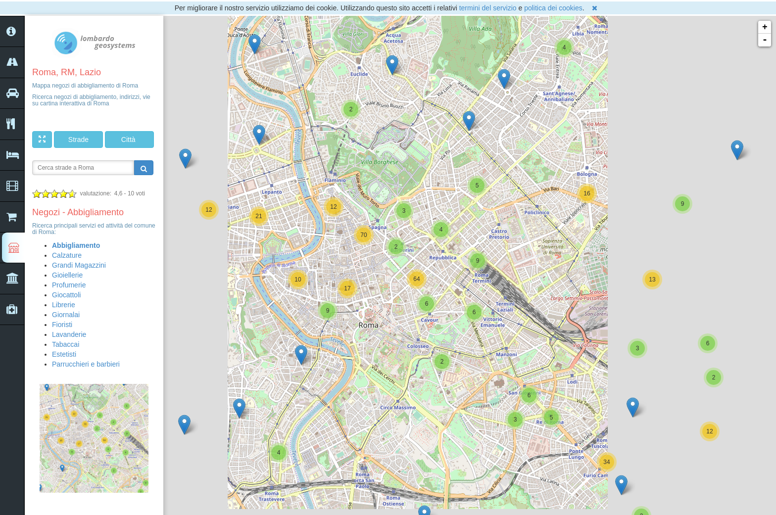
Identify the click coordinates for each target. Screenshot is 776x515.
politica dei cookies (553, 8)
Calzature (67, 255)
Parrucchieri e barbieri (86, 364)
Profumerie (69, 285)
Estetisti (64, 354)
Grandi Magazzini (79, 265)
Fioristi (62, 324)
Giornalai (66, 315)
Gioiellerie (67, 275)
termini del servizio (488, 8)
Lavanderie (69, 334)
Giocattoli (66, 295)
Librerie (63, 305)
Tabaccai (65, 344)
